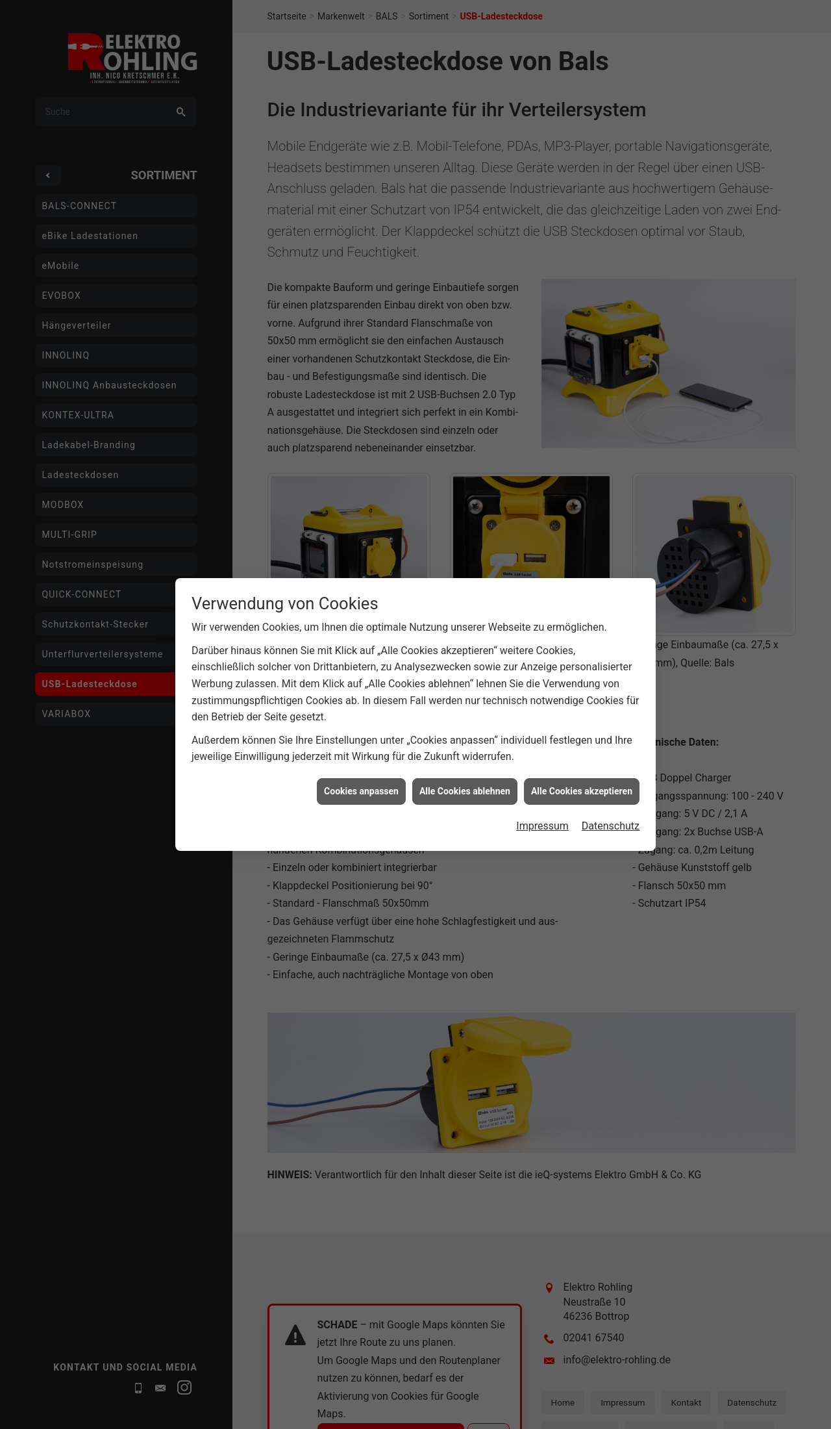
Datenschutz (610, 746)
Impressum (542, 746)
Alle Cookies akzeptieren (581, 710)
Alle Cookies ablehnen (464, 710)
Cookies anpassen (361, 710)
